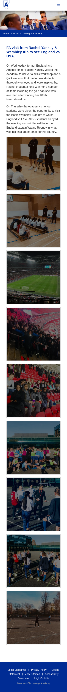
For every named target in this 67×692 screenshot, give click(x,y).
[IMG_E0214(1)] (33, 334)
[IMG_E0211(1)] (33, 390)
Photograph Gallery (32, 33)
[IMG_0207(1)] (33, 277)
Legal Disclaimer (17, 669)
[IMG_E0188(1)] (33, 561)
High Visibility (41, 678)
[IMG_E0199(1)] (33, 447)
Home (6, 33)
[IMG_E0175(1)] (33, 163)
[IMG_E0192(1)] (33, 504)
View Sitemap (32, 674)
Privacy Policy (38, 669)
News (16, 33)
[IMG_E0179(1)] (33, 617)
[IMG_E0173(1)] (33, 220)
